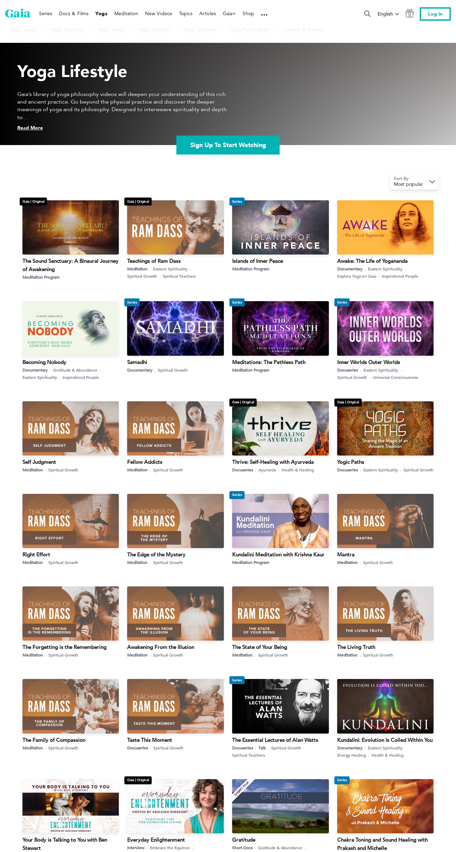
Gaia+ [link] (229, 13)
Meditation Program (40, 277)
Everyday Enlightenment (156, 839)
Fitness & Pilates (303, 30)
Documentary (352, 269)
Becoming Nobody (44, 362)
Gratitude (243, 839)
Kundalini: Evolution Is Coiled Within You (385, 740)
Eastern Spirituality (173, 269)
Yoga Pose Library (250, 30)
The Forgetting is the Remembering (64, 647)
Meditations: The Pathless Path (268, 362)
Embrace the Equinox (172, 848)
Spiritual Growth (144, 276)
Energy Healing (354, 755)
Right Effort (36, 554)
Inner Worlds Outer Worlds (368, 362)
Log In (435, 14)
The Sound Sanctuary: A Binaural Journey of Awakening (70, 265)
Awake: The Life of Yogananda (372, 261)
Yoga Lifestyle (154, 30)
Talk (264, 748)
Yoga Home (24, 30)
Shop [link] (248, 13)
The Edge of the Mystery (156, 554)
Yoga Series (111, 30)
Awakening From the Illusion (160, 647)
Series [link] (45, 13)
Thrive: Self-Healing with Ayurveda (273, 462)
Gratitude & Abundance (78, 370)
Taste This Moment (149, 740)
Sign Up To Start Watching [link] (228, 145)
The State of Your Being (259, 647)
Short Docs (245, 848)
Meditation (140, 269)
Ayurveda (269, 470)
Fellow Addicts (144, 462)
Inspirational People (400, 276)
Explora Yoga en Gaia (359, 276)
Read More (30, 128)
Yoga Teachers (200, 30)
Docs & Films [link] (73, 13)
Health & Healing (298, 469)
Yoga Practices (67, 30)
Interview (138, 848)
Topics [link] (185, 13)
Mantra (345, 554)
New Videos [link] (158, 13)
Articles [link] (207, 13)
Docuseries (350, 370)
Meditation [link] (126, 13)
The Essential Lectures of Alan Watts (275, 740)
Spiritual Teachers (179, 276)
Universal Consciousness (395, 377)
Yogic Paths (350, 462)
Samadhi (137, 362)
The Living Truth (356, 647)
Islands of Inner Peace (257, 261)
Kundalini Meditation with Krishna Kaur (278, 554)
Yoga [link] (101, 13)
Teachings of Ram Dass (154, 261)
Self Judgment (39, 462)
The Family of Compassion (53, 740)
